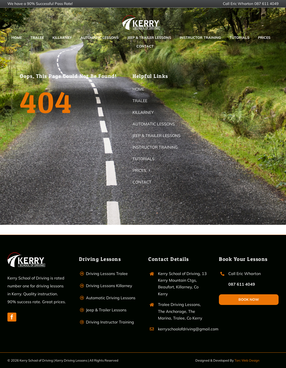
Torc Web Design (247, 360)
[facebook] (11, 317)
